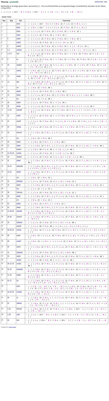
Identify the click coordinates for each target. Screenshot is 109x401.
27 (8, 145)
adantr (19, 38)
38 (8, 192)
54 (13, 263)
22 (8, 121)
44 (10, 216)
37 (8, 211)
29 (13, 153)
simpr (18, 31)
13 (8, 82)
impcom (19, 132)
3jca (18, 53)
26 (8, 142)
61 (8, 303)
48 (8, 235)
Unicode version (99, 1)
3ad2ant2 (19, 181)
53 (8, 269)
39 (8, 196)
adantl (19, 91)
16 (8, 95)
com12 (19, 70)
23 (8, 127)
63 (10, 314)
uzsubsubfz (14, 2)
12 (8, 76)
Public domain (12, 327)
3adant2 (19, 303)
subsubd (19, 211)
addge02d (20, 166)
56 (10, 275)
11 (8, 70)
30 (8, 156)
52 (8, 256)
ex (17, 59)
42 (8, 207)
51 (8, 275)
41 (8, 203)
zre (18, 87)
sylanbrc (19, 292)
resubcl (19, 149)
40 (10, 211)
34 (8, 216)
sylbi (18, 314)
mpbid (19, 172)
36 (8, 185)
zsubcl (19, 42)
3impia (19, 127)
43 (13, 211)
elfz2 (18, 286)
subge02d (20, 269)
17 (8, 110)
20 (10, 110)
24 (8, 132)
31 (8, 160)
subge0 (19, 226)
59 (13, 292)
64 (8, 320)
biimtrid (19, 309)
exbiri (18, 115)
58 (10, 292)
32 (10, 166)
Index (105, 1)
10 (8, 65)
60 (8, 297)
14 (8, 292)
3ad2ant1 (19, 192)
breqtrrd (19, 216)
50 (8, 246)
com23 (19, 121)
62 (10, 309)
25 (8, 172)
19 (8, 106)
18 (8, 102)
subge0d (19, 110)
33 (10, 172)
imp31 (19, 246)
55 (10, 269)
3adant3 (19, 65)
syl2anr (19, 153)
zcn (18, 177)
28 (8, 166)
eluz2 (18, 23)
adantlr (19, 46)
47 (13, 230)
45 (8, 280)
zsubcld (19, 50)
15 (8, 91)
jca (17, 280)
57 (10, 280)
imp (18, 82)
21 (8, 115)
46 (8, 230)
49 (8, 241)
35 (8, 181)
